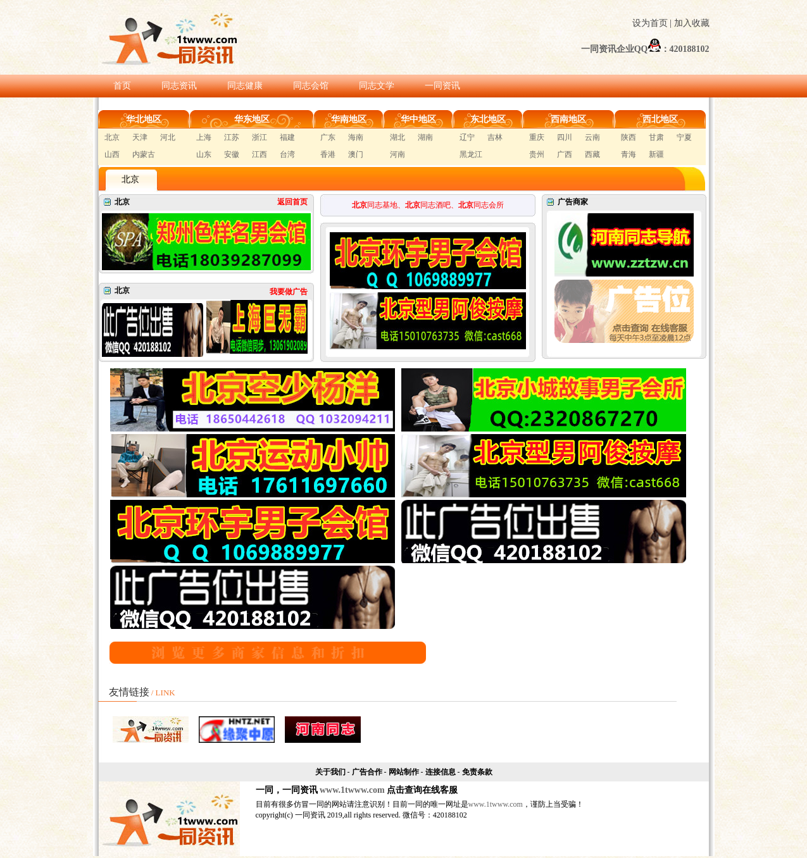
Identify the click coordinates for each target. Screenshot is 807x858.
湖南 (425, 137)
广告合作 (367, 772)
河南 (397, 154)
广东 (327, 137)
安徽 (231, 154)
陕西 (628, 137)
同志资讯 (179, 85)
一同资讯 (442, 85)
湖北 (397, 137)
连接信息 (440, 772)
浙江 (259, 137)
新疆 (656, 154)
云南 (592, 137)
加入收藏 (692, 23)
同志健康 (245, 85)
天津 (139, 137)
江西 (259, 154)
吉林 (495, 137)
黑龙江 (471, 154)
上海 (203, 137)
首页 (122, 85)
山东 (203, 154)
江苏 (231, 137)
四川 (564, 137)
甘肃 (656, 137)
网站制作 (404, 772)
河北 (167, 137)
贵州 (536, 154)
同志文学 (376, 85)
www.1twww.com (352, 790)
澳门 (355, 154)
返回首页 (292, 201)
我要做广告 (289, 291)
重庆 (536, 137)
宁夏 (684, 137)
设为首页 (650, 23)
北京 (112, 137)
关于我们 (330, 772)
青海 (628, 154)
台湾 (287, 154)
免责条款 (477, 772)
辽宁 (467, 137)
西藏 (592, 154)
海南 (355, 137)
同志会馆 (310, 85)
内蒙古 (143, 154)
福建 (287, 137)
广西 (564, 154)
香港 (327, 154)
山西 (112, 154)
